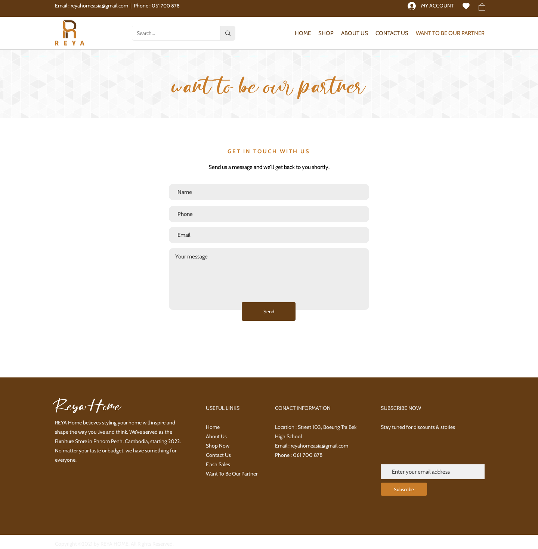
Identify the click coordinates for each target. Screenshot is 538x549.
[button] (482, 6)
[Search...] (171, 33)
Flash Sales (218, 464)
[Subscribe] (404, 489)
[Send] (269, 311)
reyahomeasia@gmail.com (99, 5)
